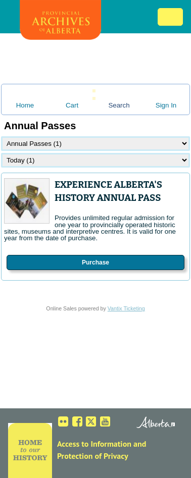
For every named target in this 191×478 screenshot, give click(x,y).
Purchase (95, 262)
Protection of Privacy (92, 456)
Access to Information (94, 444)
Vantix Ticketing (126, 308)
